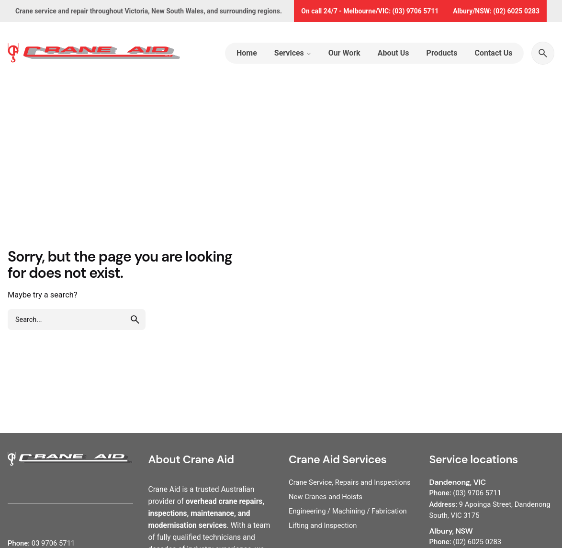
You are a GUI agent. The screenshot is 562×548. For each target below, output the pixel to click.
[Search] (542, 53)
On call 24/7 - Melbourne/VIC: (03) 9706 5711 (369, 11)
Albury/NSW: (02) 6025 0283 (496, 11)
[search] (135, 319)
